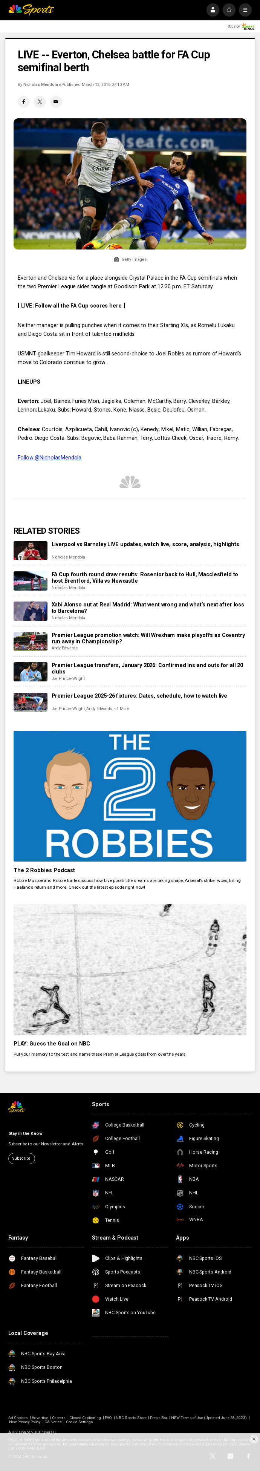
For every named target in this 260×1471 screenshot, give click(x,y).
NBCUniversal (43, 1432)
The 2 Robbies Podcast (44, 870)
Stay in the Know (25, 1133)
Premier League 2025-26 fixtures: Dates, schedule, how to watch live (139, 696)
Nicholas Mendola (40, 84)
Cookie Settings (79, 1422)
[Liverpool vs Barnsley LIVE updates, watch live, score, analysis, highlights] (30, 550)
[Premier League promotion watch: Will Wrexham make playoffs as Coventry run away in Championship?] (30, 641)
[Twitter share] (40, 102)
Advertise (40, 1418)
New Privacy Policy (25, 1422)
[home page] (31, 9)
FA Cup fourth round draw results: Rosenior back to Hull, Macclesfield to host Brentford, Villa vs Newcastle (145, 577)
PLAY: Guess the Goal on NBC (52, 1044)
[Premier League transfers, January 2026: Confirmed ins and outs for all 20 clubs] (30, 671)
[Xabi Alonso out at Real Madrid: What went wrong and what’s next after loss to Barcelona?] (30, 611)
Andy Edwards (65, 648)
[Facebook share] (24, 102)
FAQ (108, 1418)
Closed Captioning (85, 1418)
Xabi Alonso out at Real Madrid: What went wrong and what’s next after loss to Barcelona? (148, 608)
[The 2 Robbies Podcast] (130, 796)
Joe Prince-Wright (68, 678)
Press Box (158, 1418)
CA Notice (52, 1422)
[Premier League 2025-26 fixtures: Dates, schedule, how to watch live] (30, 702)
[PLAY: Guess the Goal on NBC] (130, 969)
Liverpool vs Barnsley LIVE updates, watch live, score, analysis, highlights (145, 544)
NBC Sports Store (131, 1418)
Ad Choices (18, 1418)
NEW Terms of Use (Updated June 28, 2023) (209, 1418)
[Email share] (56, 102)
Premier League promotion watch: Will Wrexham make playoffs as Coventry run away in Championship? (148, 638)
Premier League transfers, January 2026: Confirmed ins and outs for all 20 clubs (147, 668)
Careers (59, 1418)
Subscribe (21, 1158)
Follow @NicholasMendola (49, 458)
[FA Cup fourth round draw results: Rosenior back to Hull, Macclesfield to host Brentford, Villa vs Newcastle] (30, 581)
